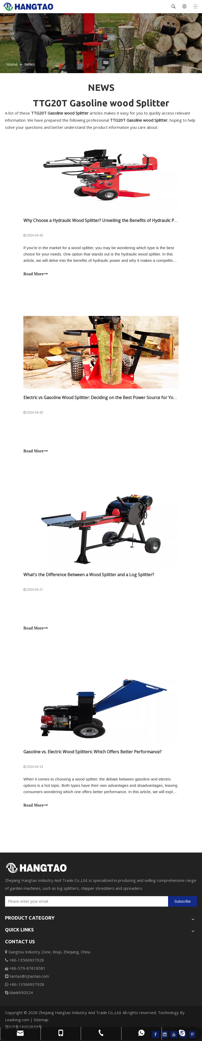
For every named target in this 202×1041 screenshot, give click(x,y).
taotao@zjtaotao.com (27, 976)
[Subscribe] (182, 901)
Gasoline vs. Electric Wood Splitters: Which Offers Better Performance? (92, 752)
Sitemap (41, 1019)
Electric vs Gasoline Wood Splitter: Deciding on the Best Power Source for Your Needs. (107, 397)
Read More (35, 274)
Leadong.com (17, 1019)
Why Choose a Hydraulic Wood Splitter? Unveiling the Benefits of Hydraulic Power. (104, 220)
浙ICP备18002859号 (23, 1026)
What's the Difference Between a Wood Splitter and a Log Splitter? (88, 575)
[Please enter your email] (85, 901)
